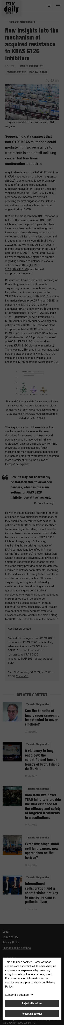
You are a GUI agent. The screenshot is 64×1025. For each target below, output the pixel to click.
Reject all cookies (32, 1003)
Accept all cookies (32, 1013)
